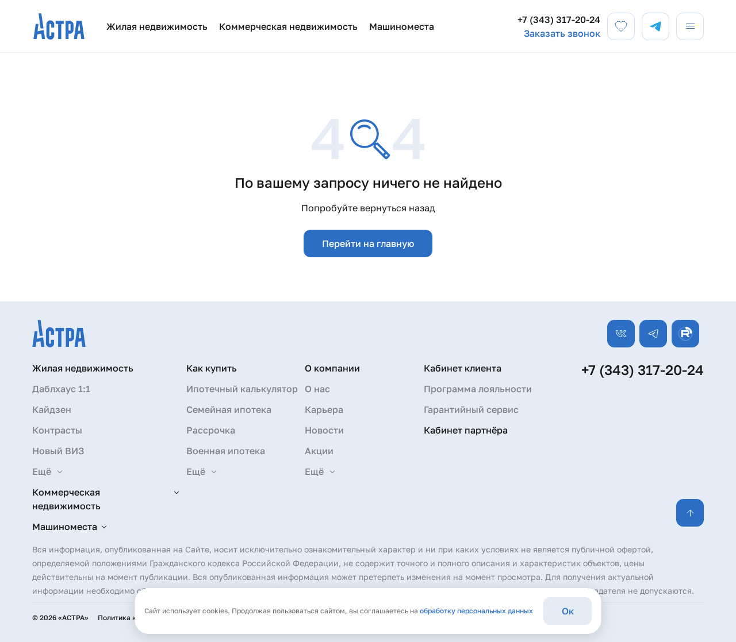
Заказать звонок (562, 33)
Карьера (324, 409)
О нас (317, 389)
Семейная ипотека (228, 409)
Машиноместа (401, 26)
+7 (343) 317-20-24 (559, 19)
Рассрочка (210, 430)
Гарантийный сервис (471, 409)
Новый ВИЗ (58, 451)
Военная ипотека (225, 451)
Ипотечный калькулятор (242, 389)
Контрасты (57, 430)
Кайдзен (51, 409)
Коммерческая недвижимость (288, 26)
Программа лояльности (478, 389)
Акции (319, 451)
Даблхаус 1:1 (61, 389)
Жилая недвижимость (157, 26)
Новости (324, 430)
